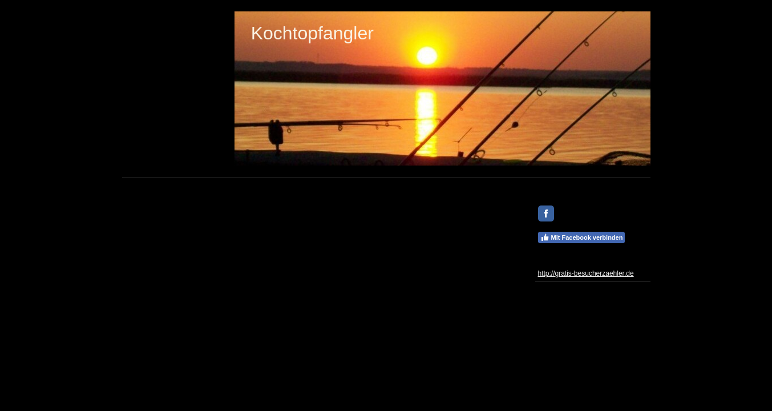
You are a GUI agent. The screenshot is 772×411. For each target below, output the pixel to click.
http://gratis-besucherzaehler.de (586, 273)
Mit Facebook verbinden (581, 237)
